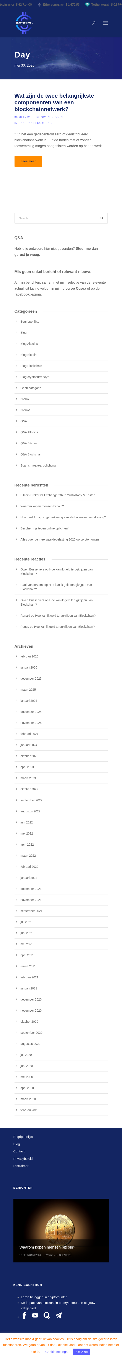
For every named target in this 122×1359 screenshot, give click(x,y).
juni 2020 (27, 1066)
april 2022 (27, 844)
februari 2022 (30, 866)
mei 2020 (27, 1077)
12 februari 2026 (30, 1255)
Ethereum (54, 4)
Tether (101, 4)
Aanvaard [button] (82, 1352)
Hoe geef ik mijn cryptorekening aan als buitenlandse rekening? (63, 517)
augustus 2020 (31, 1043)
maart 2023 (28, 778)
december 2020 (31, 999)
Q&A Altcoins (29, 432)
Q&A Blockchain (40, 123)
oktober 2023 (29, 756)
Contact (19, 1151)
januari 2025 (29, 700)
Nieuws (26, 410)
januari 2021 (29, 988)
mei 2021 (27, 944)
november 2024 (31, 723)
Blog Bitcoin (29, 355)
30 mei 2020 (23, 117)
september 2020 (31, 1032)
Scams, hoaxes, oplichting (38, 465)
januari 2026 (29, 667)
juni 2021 (27, 933)
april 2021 (27, 955)
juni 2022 (27, 822)
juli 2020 (26, 1055)
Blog (24, 332)
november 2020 (31, 1010)
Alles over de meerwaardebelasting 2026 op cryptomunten (60, 539)
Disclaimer (21, 1166)
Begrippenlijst (30, 321)
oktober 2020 (29, 1021)
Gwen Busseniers (55, 117)
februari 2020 (30, 1110)
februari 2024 (30, 734)
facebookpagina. (28, 294)
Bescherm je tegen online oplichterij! (45, 528)
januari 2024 (29, 745)
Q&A (22, 123)
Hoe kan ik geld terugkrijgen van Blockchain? (65, 615)
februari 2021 (30, 977)
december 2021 (31, 889)
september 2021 (31, 911)
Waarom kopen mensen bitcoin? (42, 506)
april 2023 (27, 767)
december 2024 (31, 711)
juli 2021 (26, 922)
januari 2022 (29, 877)
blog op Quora (74, 288)
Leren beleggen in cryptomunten (44, 1297)
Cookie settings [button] (56, 1352)
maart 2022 (28, 855)
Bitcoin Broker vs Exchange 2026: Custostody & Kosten (58, 495)
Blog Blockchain (31, 366)
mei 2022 (27, 833)
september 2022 (31, 800)
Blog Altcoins (29, 343)
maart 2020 (28, 1099)
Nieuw (25, 399)
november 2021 (31, 900)
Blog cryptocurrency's (35, 377)
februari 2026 (30, 656)
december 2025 (31, 678)
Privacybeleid (23, 1158)
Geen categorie (31, 388)
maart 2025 (28, 689)
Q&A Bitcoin (29, 443)
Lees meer (28, 161)
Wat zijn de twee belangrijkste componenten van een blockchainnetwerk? (54, 102)
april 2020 (27, 1088)
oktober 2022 (29, 789)
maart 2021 (28, 966)
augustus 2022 (31, 811)
